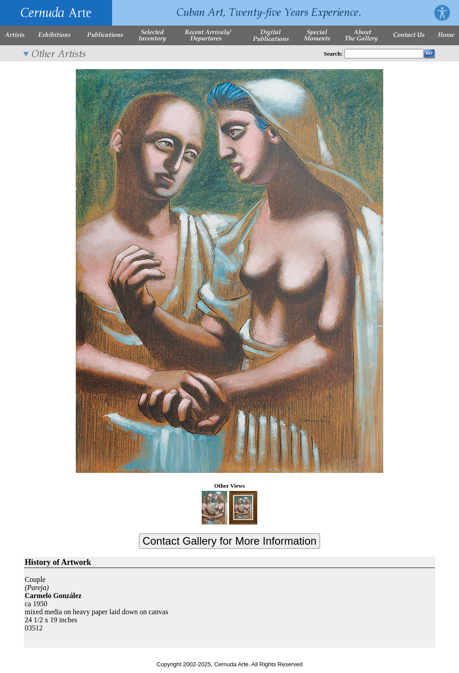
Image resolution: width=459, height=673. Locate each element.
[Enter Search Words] (384, 53)
